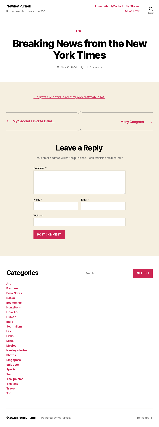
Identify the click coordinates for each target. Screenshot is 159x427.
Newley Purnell (19, 6)
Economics (14, 303)
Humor (11, 317)
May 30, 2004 (68, 68)
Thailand (12, 384)
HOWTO (12, 312)
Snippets (12, 365)
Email (85, 200)
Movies (11, 346)
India (9, 322)
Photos (11, 355)
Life (8, 331)
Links (9, 336)
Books (10, 298)
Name (37, 200)
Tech (79, 31)
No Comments (94, 68)
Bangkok (12, 288)
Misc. (10, 341)
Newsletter (132, 11)
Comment (40, 168)
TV (8, 393)
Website (38, 215)
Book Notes (14, 293)
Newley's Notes (16, 350)
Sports (11, 369)
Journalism (14, 326)
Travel (10, 388)
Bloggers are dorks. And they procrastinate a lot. (71, 98)
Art (8, 284)
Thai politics (14, 379)
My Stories (132, 6)
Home (98, 6)
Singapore (13, 360)
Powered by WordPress (56, 418)
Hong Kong (13, 307)
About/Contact (113, 6)
